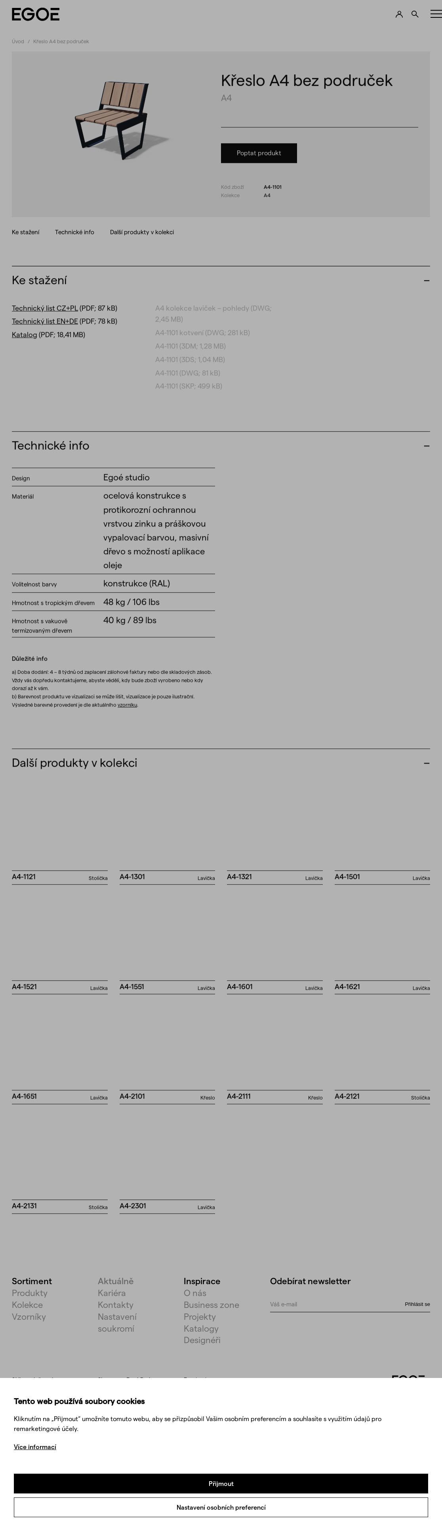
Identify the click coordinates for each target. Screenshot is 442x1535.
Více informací (35, 1446)
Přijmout (221, 1483)
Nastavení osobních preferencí (221, 1507)
